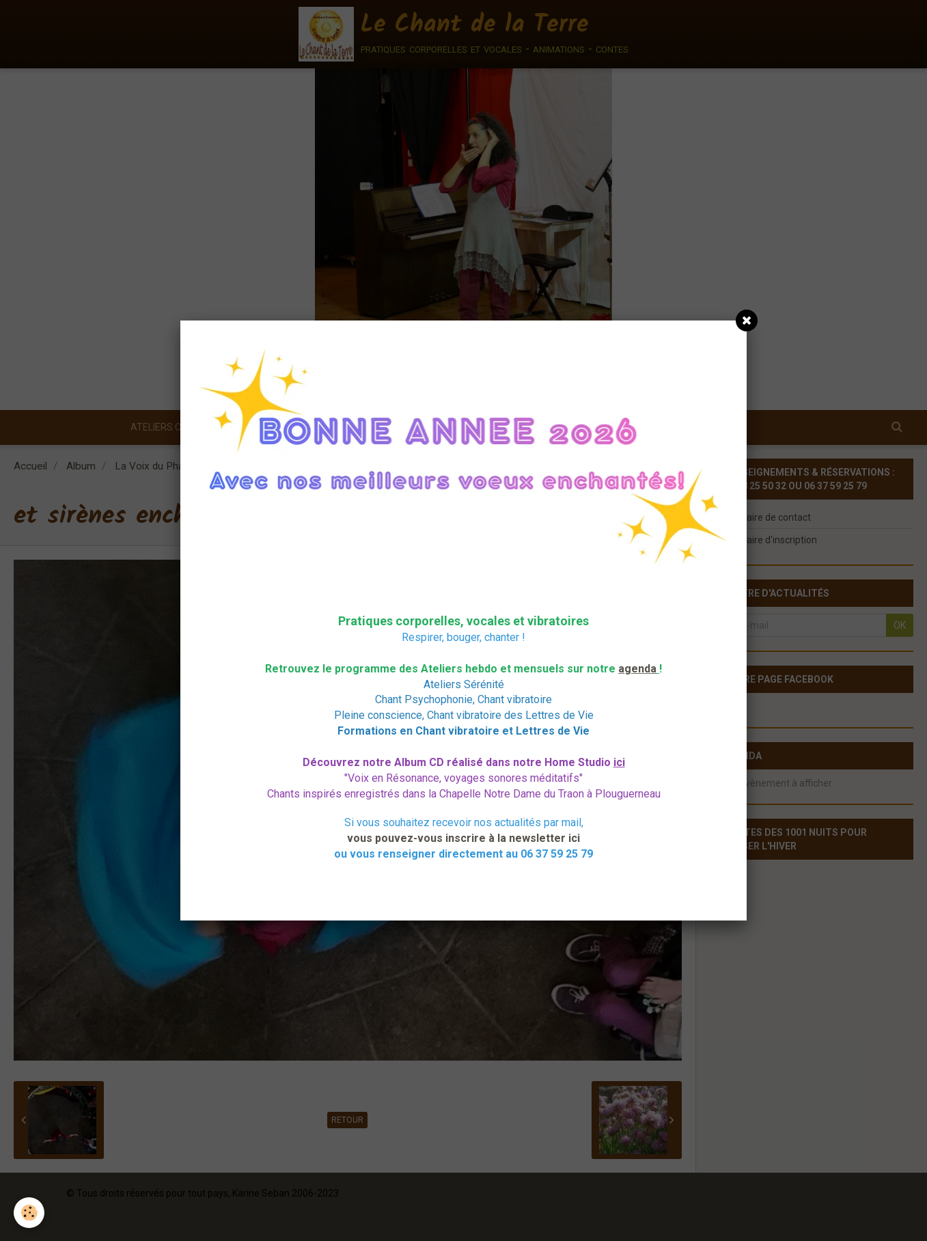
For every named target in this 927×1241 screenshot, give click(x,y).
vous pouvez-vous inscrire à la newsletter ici (463, 838)
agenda (637, 668)
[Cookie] (29, 1212)
